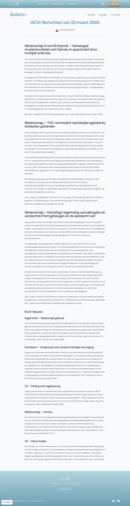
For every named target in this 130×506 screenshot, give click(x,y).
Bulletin (18, 14)
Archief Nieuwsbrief (57, 4)
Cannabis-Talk (72, 4)
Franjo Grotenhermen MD (67, 30)
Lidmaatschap (42, 4)
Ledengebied (114, 4)
